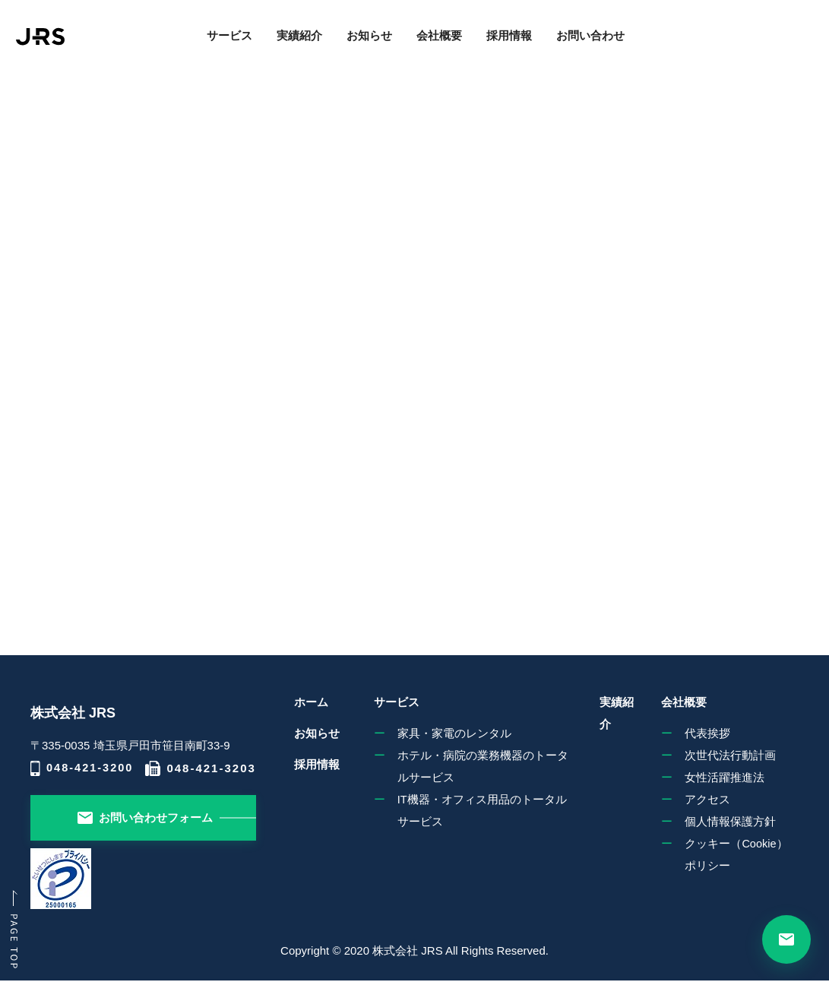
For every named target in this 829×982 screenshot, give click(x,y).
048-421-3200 (82, 768)
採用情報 (494, 42)
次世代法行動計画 (727, 754)
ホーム (313, 702)
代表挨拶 (704, 731)
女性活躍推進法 (721, 777)
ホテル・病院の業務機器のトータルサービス (476, 766)
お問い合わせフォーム (146, 817)
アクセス (704, 800)
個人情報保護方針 (727, 822)
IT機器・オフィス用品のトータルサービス (475, 811)
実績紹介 (285, 42)
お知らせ (355, 42)
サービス (215, 42)
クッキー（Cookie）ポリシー (739, 857)
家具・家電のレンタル (448, 731)
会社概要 (425, 42)
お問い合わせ (576, 42)
